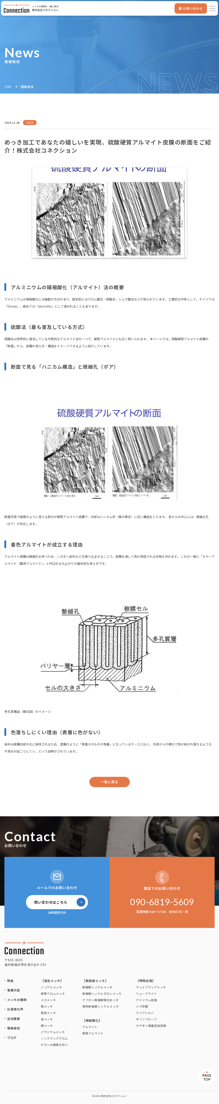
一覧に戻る (109, 781)
